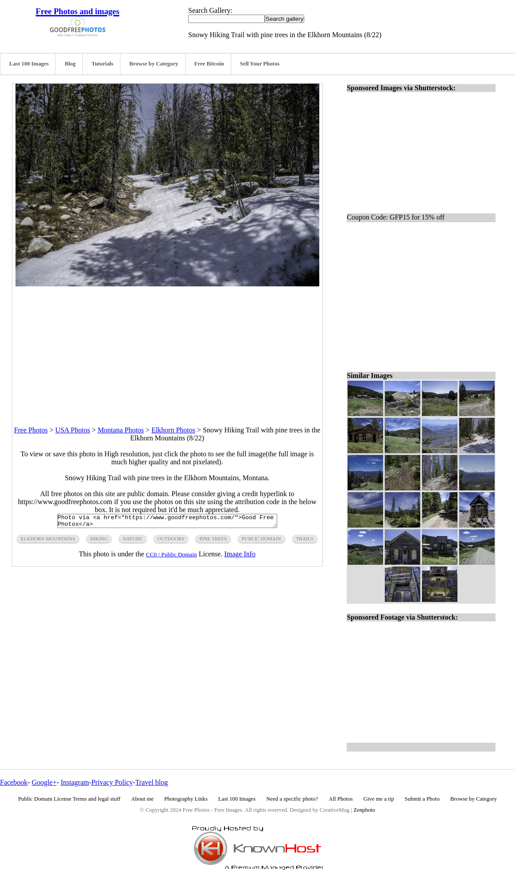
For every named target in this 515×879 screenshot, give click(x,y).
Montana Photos (120, 430)
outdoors (171, 541)
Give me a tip (379, 799)
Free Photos (31, 430)
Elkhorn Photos (173, 430)
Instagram (75, 782)
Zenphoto (364, 810)
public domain (261, 541)
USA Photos (72, 430)
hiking (99, 541)
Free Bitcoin (209, 64)
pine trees (213, 541)
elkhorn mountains (48, 541)
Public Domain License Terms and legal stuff (69, 799)
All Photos (340, 799)
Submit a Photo (422, 799)
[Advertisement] (167, 348)
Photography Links (186, 799)
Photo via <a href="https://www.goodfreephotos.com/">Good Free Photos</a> (167, 522)
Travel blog (151, 782)
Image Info (240, 556)
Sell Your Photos (260, 64)
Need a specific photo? (292, 799)
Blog (70, 64)
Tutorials (102, 64)
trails (305, 541)
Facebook (13, 782)
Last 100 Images (29, 64)
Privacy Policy (112, 782)
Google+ (44, 782)
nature (132, 541)
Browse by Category (153, 64)
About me (142, 799)
